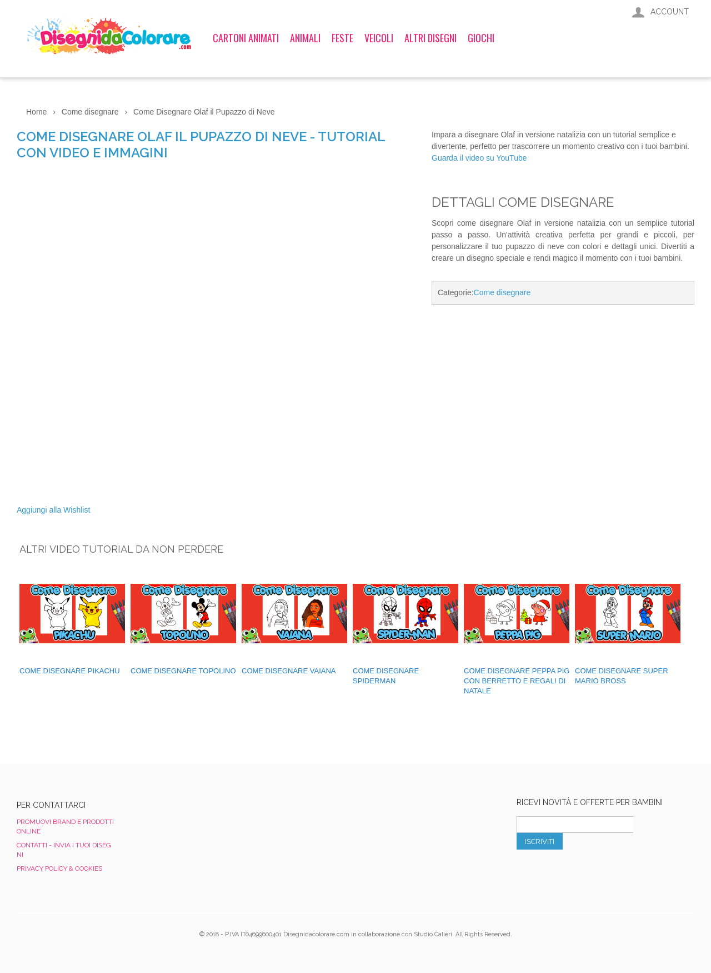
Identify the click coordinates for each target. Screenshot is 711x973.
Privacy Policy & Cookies (59, 868)
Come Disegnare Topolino (183, 671)
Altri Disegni (430, 38)
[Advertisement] (563, 406)
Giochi (481, 38)
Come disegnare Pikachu (69, 671)
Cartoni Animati (246, 38)
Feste (342, 38)
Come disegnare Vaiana (289, 671)
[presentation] (601, 874)
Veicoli (378, 38)
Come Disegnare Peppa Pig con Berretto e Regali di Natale (516, 681)
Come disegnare (502, 292)
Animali (305, 38)
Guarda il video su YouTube (479, 157)
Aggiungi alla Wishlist (53, 509)
